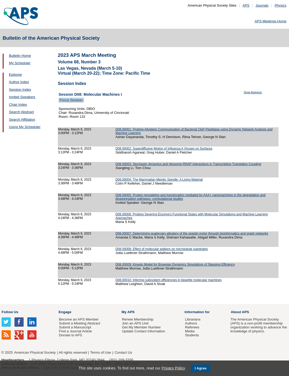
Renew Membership (137, 319)
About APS (240, 312)
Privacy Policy (173, 368)
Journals (262, 5)
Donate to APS (70, 335)
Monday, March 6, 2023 (74, 129)
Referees (192, 327)
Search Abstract (21, 112)
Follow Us (10, 312)
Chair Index (18, 104)
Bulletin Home (20, 56)
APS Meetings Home (270, 21)
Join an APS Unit (135, 323)
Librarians (192, 319)
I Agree (201, 368)
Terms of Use (100, 352)
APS (245, 5)
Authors (191, 323)
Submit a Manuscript (75, 327)
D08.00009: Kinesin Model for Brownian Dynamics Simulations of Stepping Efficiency (175, 264)
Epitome (15, 75)
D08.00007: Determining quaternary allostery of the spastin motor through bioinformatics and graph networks (191, 233)
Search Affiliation (22, 119)
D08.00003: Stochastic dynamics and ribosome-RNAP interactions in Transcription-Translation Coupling (188, 164)
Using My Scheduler (24, 127)
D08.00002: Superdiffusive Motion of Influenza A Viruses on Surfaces (163, 148)
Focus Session (71, 100)
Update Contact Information (143, 331)
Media (190, 331)
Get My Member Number (141, 327)
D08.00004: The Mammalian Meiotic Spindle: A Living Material (159, 179)
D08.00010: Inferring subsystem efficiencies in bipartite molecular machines (168, 280)
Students (192, 335)
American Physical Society (35, 352)
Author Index (19, 82)
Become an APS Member (79, 319)
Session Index (20, 90)
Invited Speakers (22, 97)
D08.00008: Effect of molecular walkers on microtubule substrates (161, 249)
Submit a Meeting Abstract (79, 323)
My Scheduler (19, 63)
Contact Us (123, 352)
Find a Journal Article (75, 331)
